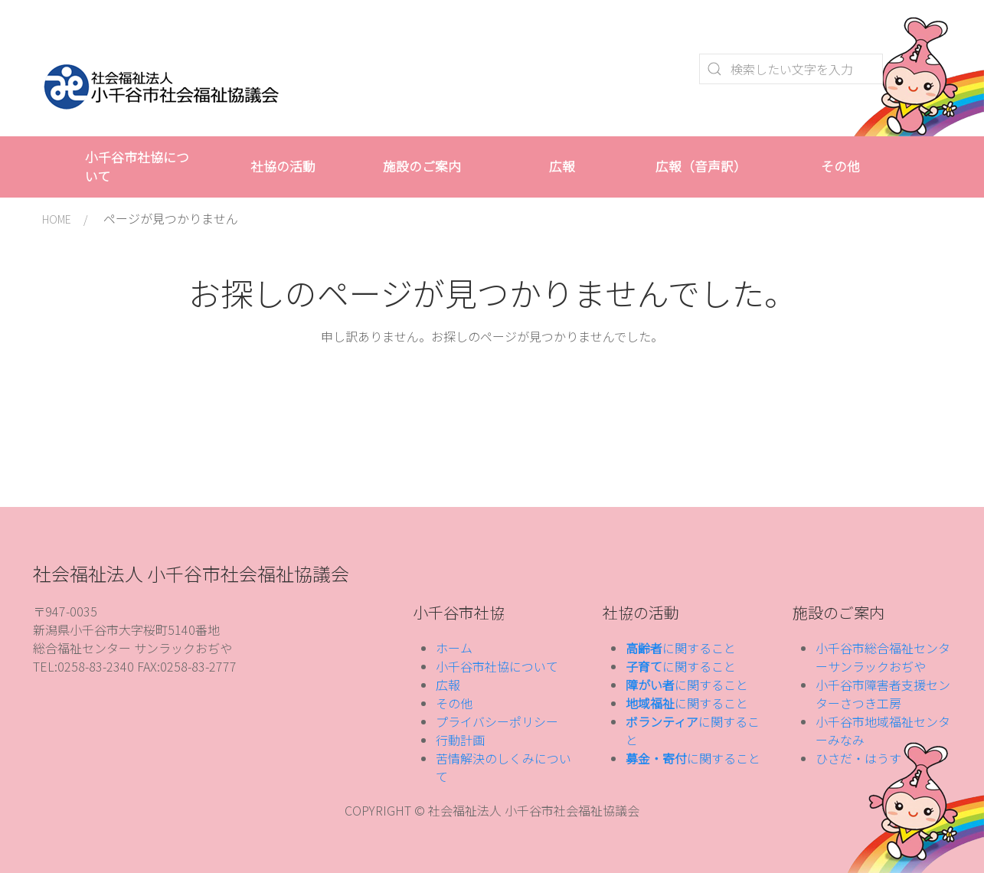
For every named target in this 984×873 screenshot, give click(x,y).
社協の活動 (282, 166)
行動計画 (460, 740)
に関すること (681, 648)
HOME (56, 219)
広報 (562, 166)
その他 (840, 166)
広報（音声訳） (701, 166)
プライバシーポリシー (497, 721)
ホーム (454, 648)
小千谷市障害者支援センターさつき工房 (883, 693)
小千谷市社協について (137, 166)
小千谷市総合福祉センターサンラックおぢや (883, 657)
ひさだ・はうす (858, 758)
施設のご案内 (422, 166)
